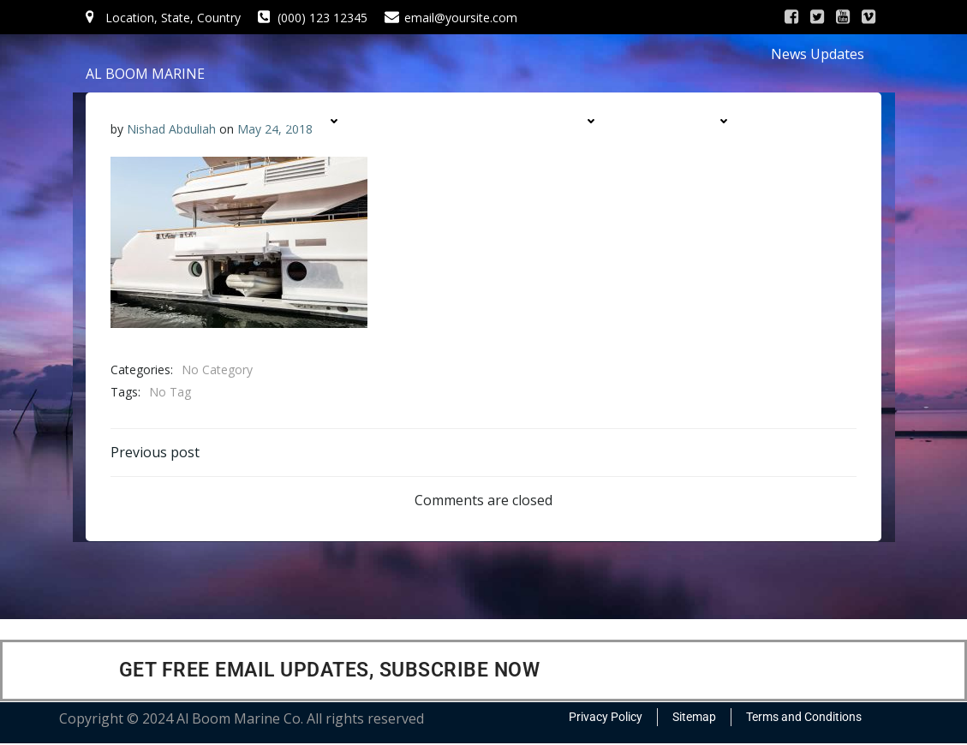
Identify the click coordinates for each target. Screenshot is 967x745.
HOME (188, 121)
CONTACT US (690, 154)
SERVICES (431, 121)
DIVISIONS (695, 121)
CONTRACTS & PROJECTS (512, 154)
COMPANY (305, 121)
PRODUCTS (559, 121)
